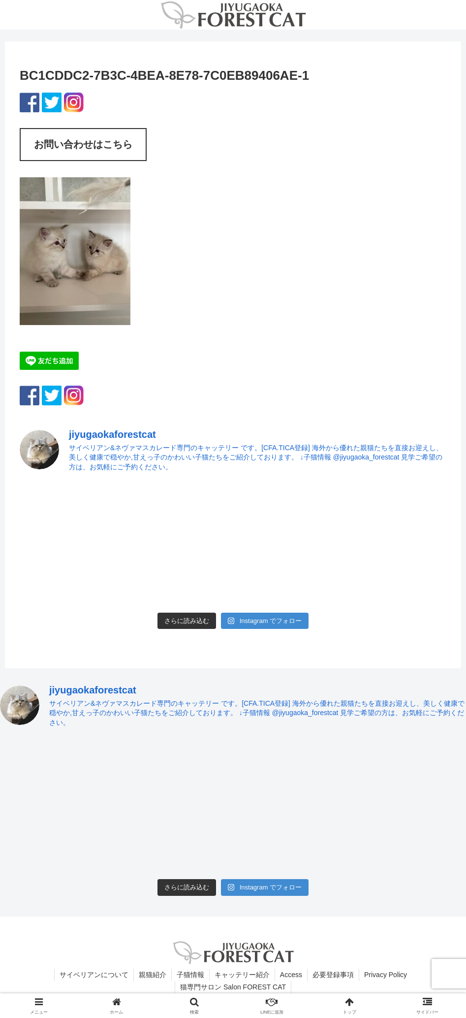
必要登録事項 (333, 975)
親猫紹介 (152, 975)
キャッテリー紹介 (242, 975)
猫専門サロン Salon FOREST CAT (233, 987)
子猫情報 (190, 975)
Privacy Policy (385, 975)
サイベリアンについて (94, 975)
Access (291, 975)
